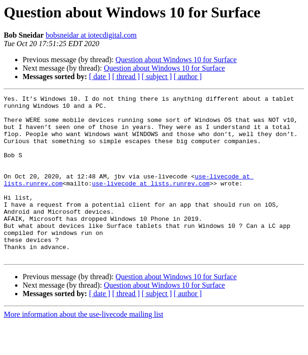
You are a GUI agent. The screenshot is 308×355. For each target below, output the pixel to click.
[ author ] (188, 77)
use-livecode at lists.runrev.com (151, 201)
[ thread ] (126, 77)
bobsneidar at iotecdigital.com (91, 35)
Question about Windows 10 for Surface (175, 60)
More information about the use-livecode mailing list (83, 347)
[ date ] (99, 77)
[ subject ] (157, 77)
